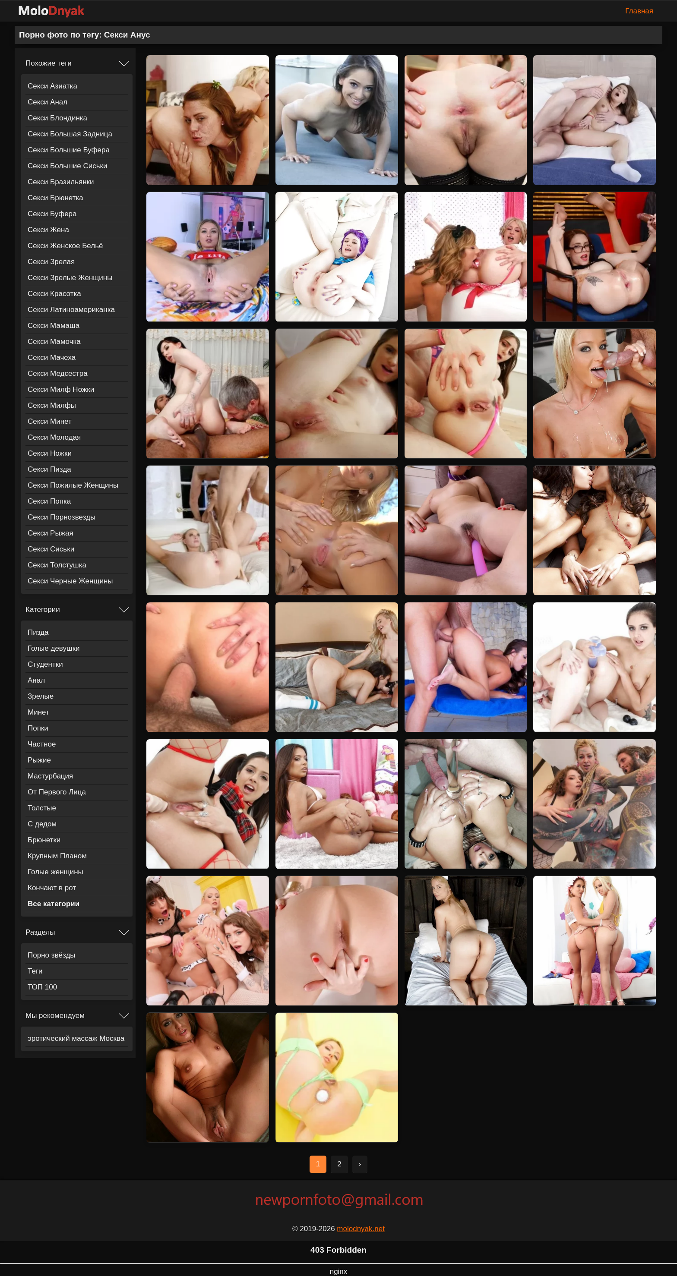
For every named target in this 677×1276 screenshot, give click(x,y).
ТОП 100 (42, 987)
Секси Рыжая (50, 533)
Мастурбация (50, 776)
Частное (42, 744)
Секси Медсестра (58, 373)
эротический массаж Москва (76, 1038)
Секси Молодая (54, 437)
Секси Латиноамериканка (71, 310)
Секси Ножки (50, 453)
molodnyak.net (361, 1229)
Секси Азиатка (52, 86)
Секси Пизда (49, 469)
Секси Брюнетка (55, 198)
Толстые (42, 808)
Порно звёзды (52, 955)
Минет (38, 712)
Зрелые (41, 696)
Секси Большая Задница (70, 134)
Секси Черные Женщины (70, 581)
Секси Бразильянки (61, 182)
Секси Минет (50, 421)
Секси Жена (48, 230)
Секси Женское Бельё (65, 246)
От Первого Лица (57, 792)
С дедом (42, 824)
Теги (35, 971)
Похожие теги (48, 63)
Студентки (45, 664)
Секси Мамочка (54, 341)
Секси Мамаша (53, 325)
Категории (42, 609)
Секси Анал (47, 102)
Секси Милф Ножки (61, 389)
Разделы (40, 932)
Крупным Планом (57, 856)
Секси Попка (49, 501)
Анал (36, 680)
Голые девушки (54, 648)
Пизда (38, 632)
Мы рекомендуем (55, 1015)
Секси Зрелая (51, 262)
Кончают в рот (52, 888)
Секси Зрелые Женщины (70, 278)
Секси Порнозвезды (61, 517)
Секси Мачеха (52, 357)
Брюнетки (44, 840)
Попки (38, 728)
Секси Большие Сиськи (67, 166)
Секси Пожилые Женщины (73, 485)
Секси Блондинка (57, 118)
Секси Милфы (52, 405)
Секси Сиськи (51, 549)
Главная (639, 11)
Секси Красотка (54, 294)
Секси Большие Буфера (69, 150)
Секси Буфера (52, 214)
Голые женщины (55, 872)
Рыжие (39, 760)
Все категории (53, 904)
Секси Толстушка (57, 565)
